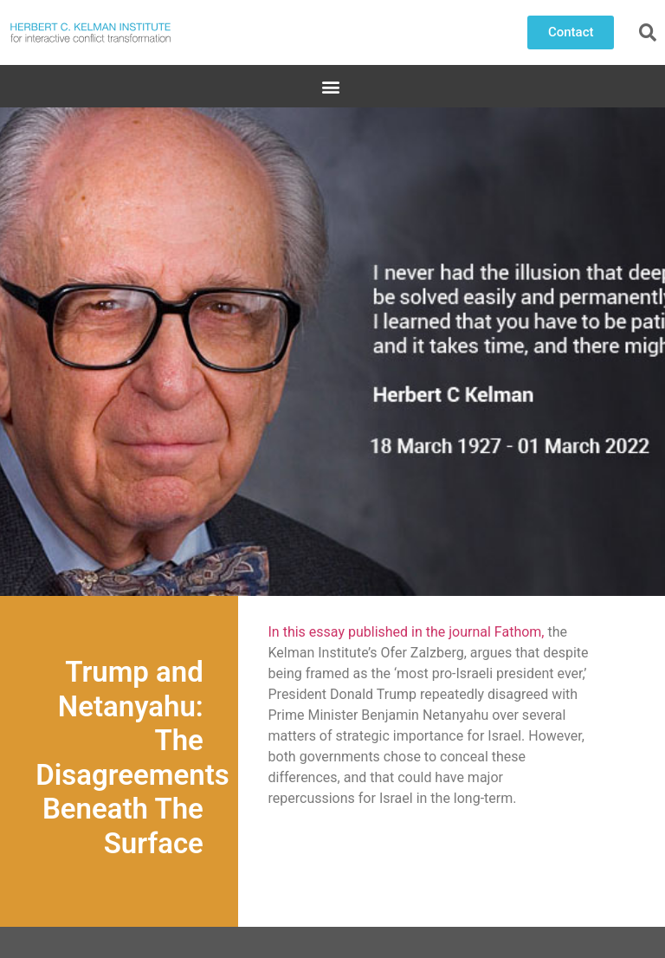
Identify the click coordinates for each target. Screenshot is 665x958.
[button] (571, 32)
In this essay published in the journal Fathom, (406, 632)
